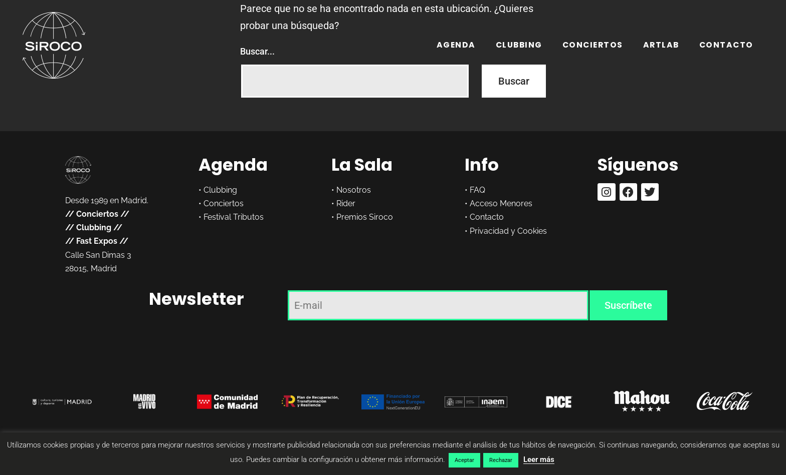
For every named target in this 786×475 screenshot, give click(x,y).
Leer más (538, 459)
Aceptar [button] (464, 460)
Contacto (726, 45)
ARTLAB (661, 45)
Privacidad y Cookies (508, 231)
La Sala (361, 165)
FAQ (477, 190)
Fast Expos (96, 241)
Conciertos (592, 45)
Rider (345, 203)
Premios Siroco (364, 217)
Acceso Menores (501, 203)
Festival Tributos (234, 217)
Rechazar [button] (500, 460)
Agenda (456, 45)
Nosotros (353, 190)
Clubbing (519, 45)
